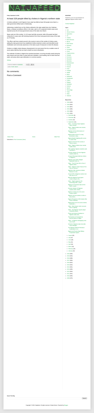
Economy (69, 57)
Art (67, 35)
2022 (68, 111)
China (68, 47)
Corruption (69, 49)
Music (68, 74)
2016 (68, 262)
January (70, 251)
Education (69, 59)
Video (68, 93)
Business (69, 45)
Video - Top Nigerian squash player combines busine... (77, 210)
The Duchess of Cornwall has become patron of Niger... (75, 217)
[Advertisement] (33, 125)
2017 (68, 260)
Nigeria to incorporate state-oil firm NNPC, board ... (76, 185)
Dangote (69, 55)
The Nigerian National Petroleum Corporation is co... (76, 228)
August (70, 235)
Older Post (57, 136)
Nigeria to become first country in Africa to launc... (76, 142)
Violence (69, 95)
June (69, 239)
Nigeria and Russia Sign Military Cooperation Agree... (76, 232)
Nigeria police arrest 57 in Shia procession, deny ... (75, 135)
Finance (69, 66)
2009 (68, 278)
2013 (68, 269)
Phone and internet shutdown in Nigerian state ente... (76, 214)
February (70, 248)
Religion (69, 82)
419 (68, 30)
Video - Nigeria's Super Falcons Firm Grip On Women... (77, 167)
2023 (68, 109)
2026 (68, 102)
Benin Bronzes (70, 39)
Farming (69, 64)
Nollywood (69, 76)
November (71, 117)
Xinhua (9, 60)
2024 (68, 106)
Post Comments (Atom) (20, 139)
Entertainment (70, 63)
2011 (68, 273)
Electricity (69, 61)
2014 (68, 267)
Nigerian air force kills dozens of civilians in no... (76, 131)
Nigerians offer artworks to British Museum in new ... (76, 171)
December (71, 115)
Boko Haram (70, 43)
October (70, 119)
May (69, 242)
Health (12, 66)
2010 (68, 275)
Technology (69, 90)
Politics (68, 80)
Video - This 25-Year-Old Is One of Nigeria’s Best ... (76, 164)
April (69, 244)
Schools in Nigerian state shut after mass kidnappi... (77, 224)
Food (68, 68)
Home (33, 136)
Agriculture (69, 34)
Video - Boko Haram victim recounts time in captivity (77, 207)
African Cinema (70, 32)
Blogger (66, 405)
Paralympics (70, 78)
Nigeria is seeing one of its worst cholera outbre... (76, 192)
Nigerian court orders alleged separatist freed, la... (75, 160)
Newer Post (10, 136)
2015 (68, 264)
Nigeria (16, 66)
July (69, 237)
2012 (68, 271)
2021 (68, 113)
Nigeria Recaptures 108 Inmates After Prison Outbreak (77, 199)
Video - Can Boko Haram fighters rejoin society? (76, 124)
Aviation (69, 37)
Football (69, 70)
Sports (68, 88)
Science (69, 86)
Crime (68, 51)
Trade (68, 91)
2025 (68, 104)
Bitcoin (68, 41)
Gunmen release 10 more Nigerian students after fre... (76, 153)
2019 (68, 256)
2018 (68, 258)
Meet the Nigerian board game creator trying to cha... (75, 178)
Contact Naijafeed (69, 23)
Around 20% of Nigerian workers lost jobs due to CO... (77, 174)
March (70, 246)
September (71, 122)
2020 (68, 253)
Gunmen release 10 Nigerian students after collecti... (75, 189)
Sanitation (69, 84)
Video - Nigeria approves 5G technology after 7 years (75, 181)
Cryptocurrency (70, 53)
